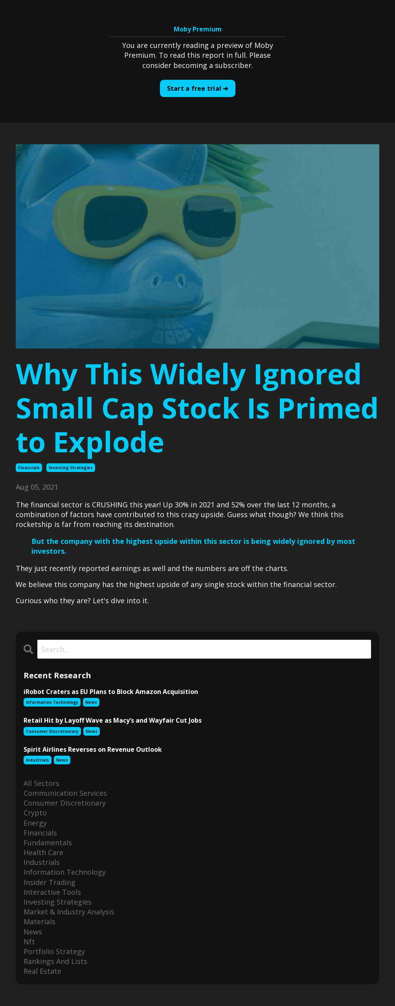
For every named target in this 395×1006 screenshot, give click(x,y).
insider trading (49, 882)
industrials (37, 760)
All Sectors (41, 783)
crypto (35, 812)
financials (29, 467)
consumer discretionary (52, 731)
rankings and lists (55, 961)
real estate (42, 971)
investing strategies (71, 467)
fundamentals (48, 842)
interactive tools (52, 892)
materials (39, 921)
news (91, 702)
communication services (65, 793)
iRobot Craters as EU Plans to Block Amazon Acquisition (111, 692)
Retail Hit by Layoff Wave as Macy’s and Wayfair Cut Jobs (113, 720)
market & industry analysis (69, 911)
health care (43, 852)
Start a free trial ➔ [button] (197, 88)
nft (29, 941)
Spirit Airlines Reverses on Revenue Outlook (93, 749)
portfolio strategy (54, 951)
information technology (52, 702)
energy (35, 823)
